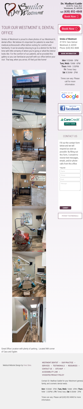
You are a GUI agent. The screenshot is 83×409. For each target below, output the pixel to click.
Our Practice (67, 362)
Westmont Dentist (50, 362)
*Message (70, 186)
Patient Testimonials (70, 216)
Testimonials (59, 365)
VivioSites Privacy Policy (53, 375)
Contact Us (47, 368)
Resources (72, 365)
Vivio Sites (27, 365)
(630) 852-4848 (73, 11)
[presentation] (68, 198)
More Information (68, 53)
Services (46, 365)
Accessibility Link (50, 371)
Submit (65, 208)
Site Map (59, 368)
